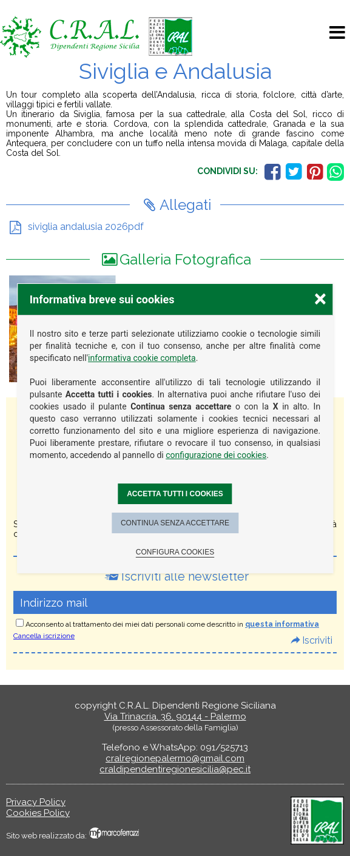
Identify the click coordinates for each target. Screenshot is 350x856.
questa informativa (282, 624)
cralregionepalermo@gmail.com (175, 758)
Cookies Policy (38, 812)
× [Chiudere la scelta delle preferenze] (320, 298)
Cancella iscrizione (44, 636)
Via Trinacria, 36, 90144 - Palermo (175, 716)
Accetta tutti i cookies (175, 494)
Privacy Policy (36, 802)
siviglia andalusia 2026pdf (86, 226)
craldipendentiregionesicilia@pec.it (175, 769)
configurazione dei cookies (216, 455)
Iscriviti (317, 640)
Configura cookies (175, 552)
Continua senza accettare (175, 523)
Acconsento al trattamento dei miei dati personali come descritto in (172, 624)
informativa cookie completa (142, 358)
